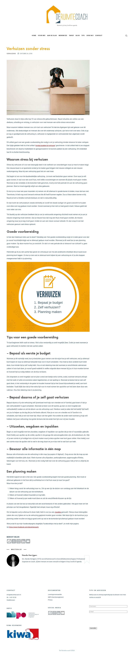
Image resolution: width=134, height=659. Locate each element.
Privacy (50, 604)
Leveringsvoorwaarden (55, 599)
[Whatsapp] (14, 546)
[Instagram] (18, 546)
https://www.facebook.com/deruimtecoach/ (26, 532)
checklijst (58, 517)
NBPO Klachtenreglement (55, 602)
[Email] (28, 546)
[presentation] (105, 625)
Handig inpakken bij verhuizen (46, 150)
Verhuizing (11, 58)
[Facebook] (9, 546)
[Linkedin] (23, 546)
